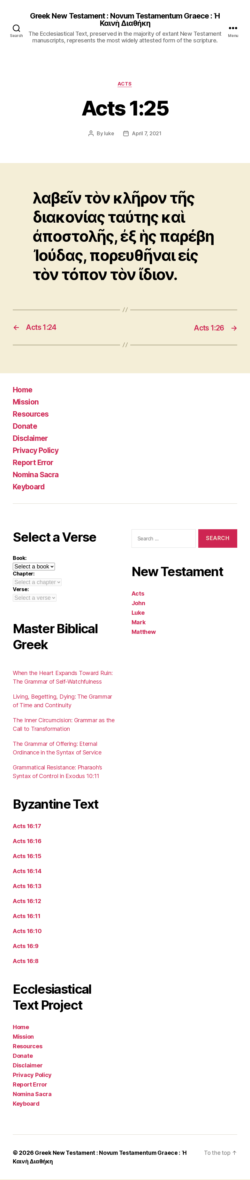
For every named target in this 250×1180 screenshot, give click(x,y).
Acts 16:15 (27, 856)
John (138, 603)
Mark (139, 623)
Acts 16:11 (26, 916)
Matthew (144, 632)
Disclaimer (31, 438)
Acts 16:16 (27, 841)
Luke (138, 613)
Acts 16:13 (27, 886)
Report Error (35, 463)
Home (23, 390)
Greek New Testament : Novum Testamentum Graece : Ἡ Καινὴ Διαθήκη (125, 19)
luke (109, 134)
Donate (26, 426)
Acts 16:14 (27, 871)
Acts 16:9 (26, 946)
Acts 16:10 (27, 931)
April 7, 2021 (147, 134)
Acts (124, 84)
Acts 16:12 (27, 901)
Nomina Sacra (37, 475)
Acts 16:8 (26, 961)
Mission (27, 402)
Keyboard (30, 487)
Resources (32, 414)
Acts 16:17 (27, 826)
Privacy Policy (38, 451)
